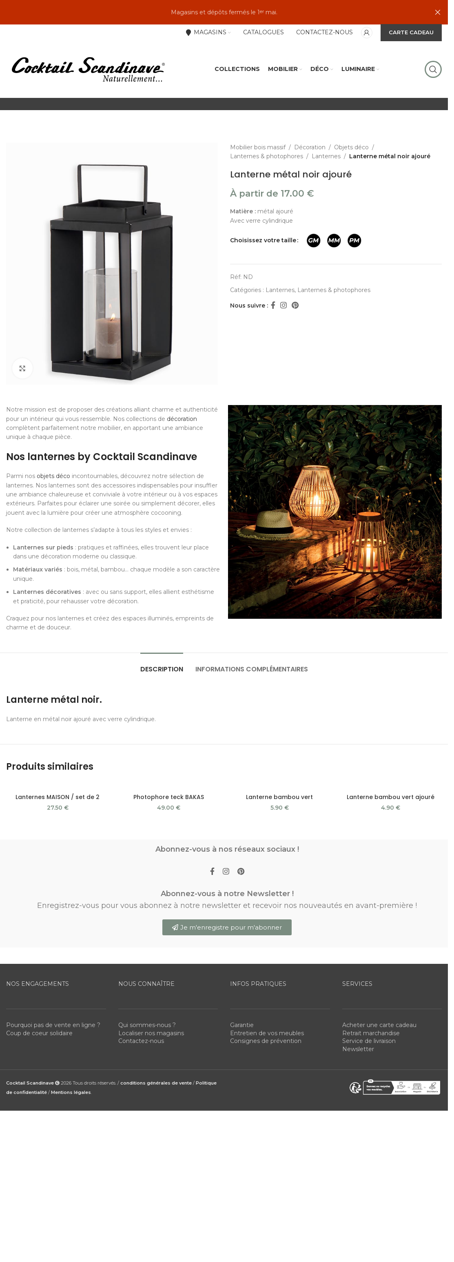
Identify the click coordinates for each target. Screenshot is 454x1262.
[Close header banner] (437, 12)
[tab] (161, 665)
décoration (182, 419)
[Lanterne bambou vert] (279, 786)
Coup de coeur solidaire (39, 1033)
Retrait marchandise (371, 1033)
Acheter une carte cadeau (379, 1025)
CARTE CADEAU (411, 32)
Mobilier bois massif (258, 147)
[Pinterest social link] (295, 305)
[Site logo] (87, 69)
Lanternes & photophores (266, 156)
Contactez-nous (141, 1041)
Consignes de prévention (265, 1041)
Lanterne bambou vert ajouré (390, 797)
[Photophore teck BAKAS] (168, 786)
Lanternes (326, 156)
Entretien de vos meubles (267, 1033)
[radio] (313, 240)
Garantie (242, 1025)
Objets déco (351, 147)
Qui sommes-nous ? (147, 1025)
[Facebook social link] (273, 305)
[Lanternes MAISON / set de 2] (57, 786)
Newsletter (358, 1049)
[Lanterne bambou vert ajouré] (390, 786)
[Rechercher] (433, 69)
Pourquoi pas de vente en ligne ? (53, 1025)
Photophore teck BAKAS (168, 797)
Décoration (310, 147)
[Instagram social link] (283, 305)
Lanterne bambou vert (279, 797)
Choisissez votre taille (263, 240)
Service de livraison (369, 1041)
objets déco (53, 476)
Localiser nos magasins (151, 1033)
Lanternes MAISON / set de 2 (58, 797)
